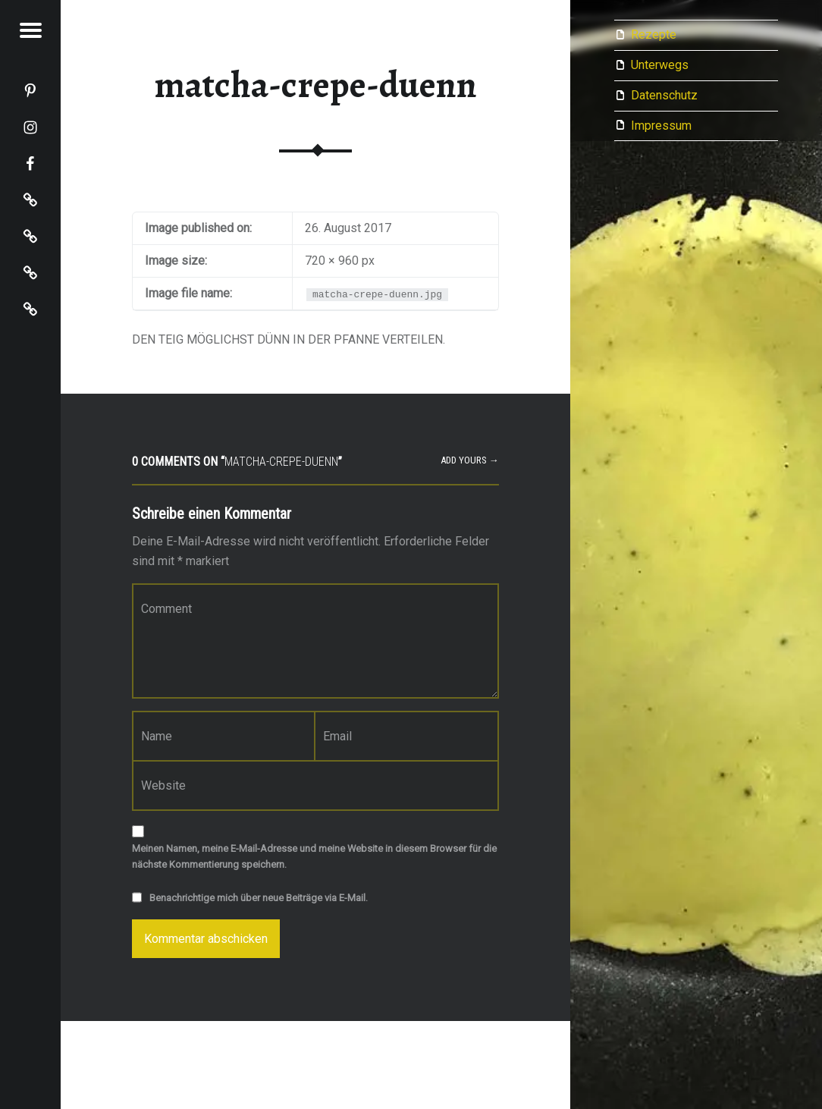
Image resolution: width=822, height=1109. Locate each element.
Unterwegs (660, 65)
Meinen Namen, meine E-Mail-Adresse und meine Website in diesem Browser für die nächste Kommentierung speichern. (314, 856)
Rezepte (653, 34)
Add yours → (470, 460)
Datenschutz (664, 95)
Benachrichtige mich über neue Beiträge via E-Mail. (258, 897)
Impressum (661, 125)
